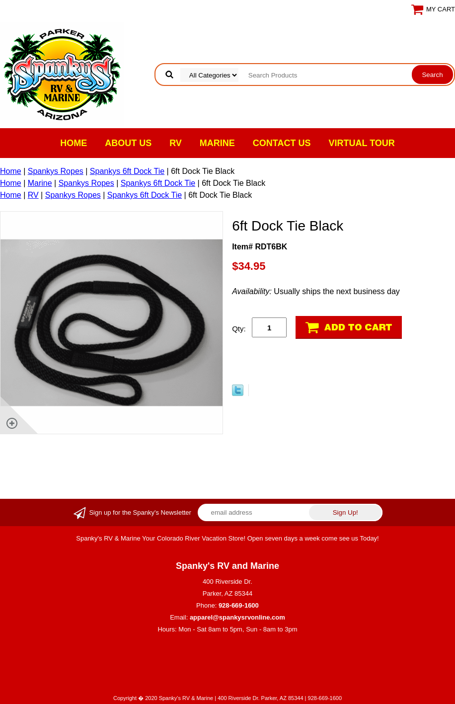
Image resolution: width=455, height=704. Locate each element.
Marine (217, 143)
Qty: (239, 328)
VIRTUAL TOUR (362, 143)
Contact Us (282, 143)
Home (73, 143)
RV (175, 143)
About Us (128, 143)
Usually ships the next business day (316, 291)
